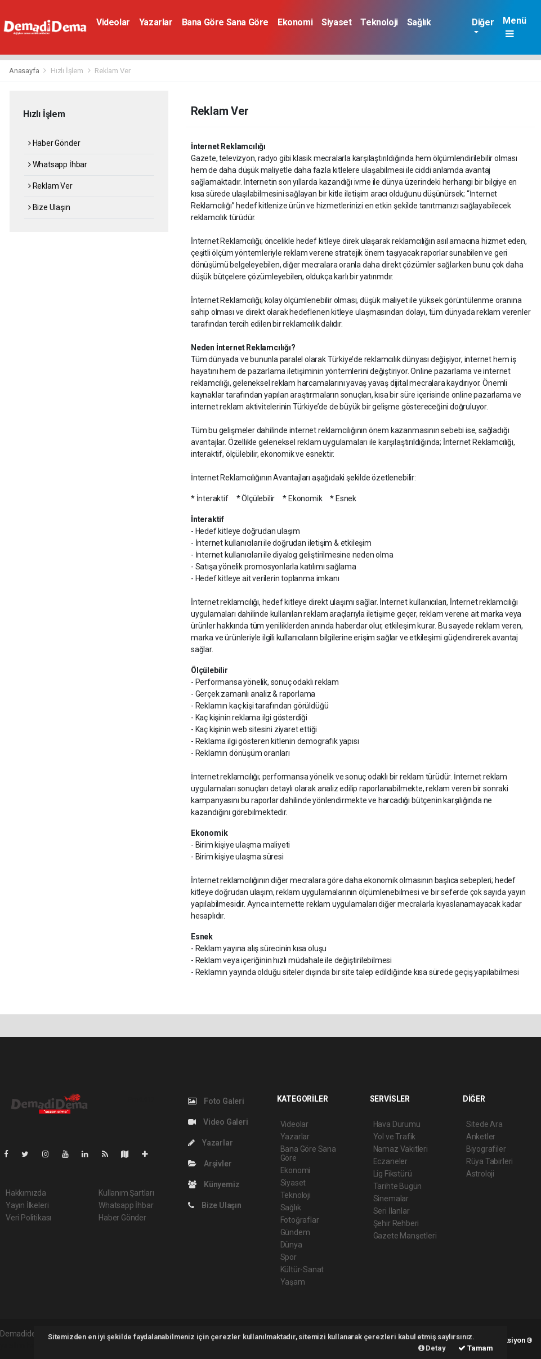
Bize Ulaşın (49, 207)
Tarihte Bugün (397, 1186)
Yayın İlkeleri (27, 1205)
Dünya (291, 1244)
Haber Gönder (54, 143)
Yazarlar (156, 22)
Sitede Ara (484, 1124)
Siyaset (336, 22)
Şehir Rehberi (396, 1223)
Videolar (113, 22)
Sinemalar (391, 1198)
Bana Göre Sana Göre (225, 22)
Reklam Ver (112, 70)
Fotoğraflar (299, 1219)
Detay (432, 1348)
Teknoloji (378, 22)
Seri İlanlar (391, 1210)
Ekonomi (295, 22)
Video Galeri (218, 1121)
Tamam (475, 1348)
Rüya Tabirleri (489, 1161)
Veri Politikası (28, 1217)
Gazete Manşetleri (405, 1235)
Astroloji (480, 1173)
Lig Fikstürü (392, 1173)
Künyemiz (213, 1184)
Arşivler (209, 1163)
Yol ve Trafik (394, 1136)
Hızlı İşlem (67, 70)
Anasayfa (25, 70)
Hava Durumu (397, 1124)
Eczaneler (390, 1161)
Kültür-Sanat (302, 1269)
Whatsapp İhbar (57, 164)
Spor (288, 1257)
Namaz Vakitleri (400, 1148)
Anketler (480, 1136)
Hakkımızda (26, 1192)
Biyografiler (486, 1148)
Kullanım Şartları (126, 1192)
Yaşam (292, 1281)
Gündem (295, 1232)
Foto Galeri (216, 1101)
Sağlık (419, 22)
